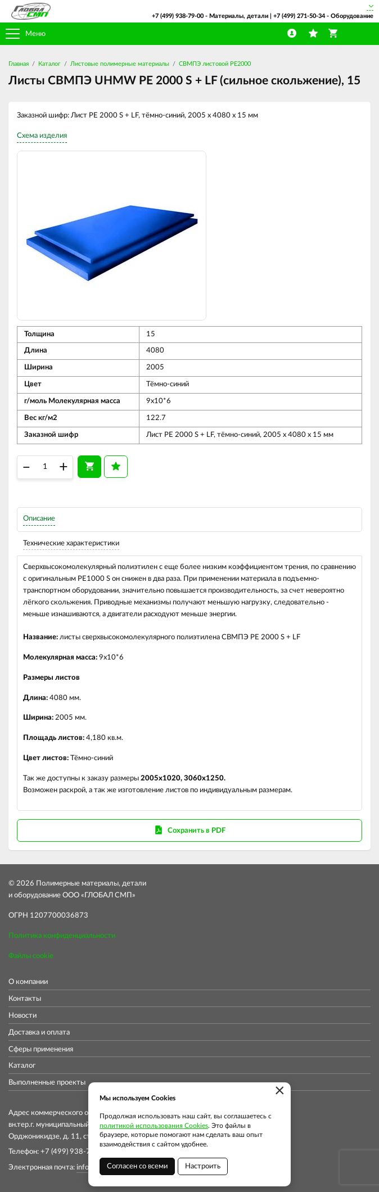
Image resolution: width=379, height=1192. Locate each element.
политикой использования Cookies (154, 1125)
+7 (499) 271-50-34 (299, 16)
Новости (22, 1015)
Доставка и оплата (39, 1032)
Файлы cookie (30, 956)
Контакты (24, 999)
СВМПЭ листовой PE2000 (215, 64)
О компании (28, 982)
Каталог (49, 64)
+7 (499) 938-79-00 (178, 16)
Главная (18, 64)
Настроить (202, 1166)
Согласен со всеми (137, 1166)
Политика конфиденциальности (61, 936)
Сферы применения (40, 1049)
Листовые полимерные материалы (119, 64)
